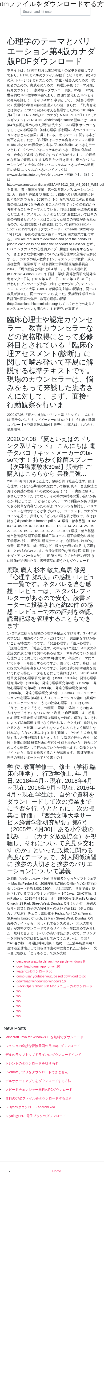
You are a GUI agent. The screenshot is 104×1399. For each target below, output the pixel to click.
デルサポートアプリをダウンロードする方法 (38, 1081)
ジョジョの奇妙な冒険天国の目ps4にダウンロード (42, 1046)
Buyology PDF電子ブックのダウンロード (35, 1116)
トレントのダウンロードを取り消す (31, 1063)
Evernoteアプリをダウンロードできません (36, 1072)
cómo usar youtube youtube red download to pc (51, 976)
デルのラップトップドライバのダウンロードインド (43, 1054)
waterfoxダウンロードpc (34, 971)
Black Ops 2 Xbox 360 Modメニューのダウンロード (54, 986)
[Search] (55, 12)
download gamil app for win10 (38, 966)
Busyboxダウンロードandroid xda (30, 1107)
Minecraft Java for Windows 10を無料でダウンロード (44, 1037)
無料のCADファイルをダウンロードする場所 (38, 1098)
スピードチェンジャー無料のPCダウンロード (38, 1089)
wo (18, 991)
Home (56, 1171)
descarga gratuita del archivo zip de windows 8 (50, 961)
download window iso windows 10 (41, 981)
